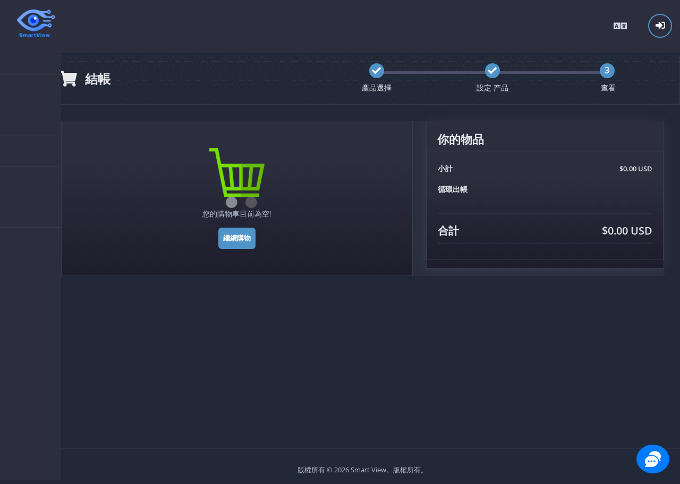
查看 (608, 85)
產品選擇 (379, 85)
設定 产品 (494, 85)
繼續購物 (240, 235)
